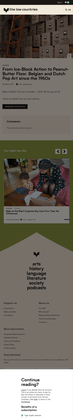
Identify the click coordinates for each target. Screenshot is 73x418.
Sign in (59, 2)
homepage (25, 402)
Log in (23, 390)
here (36, 399)
